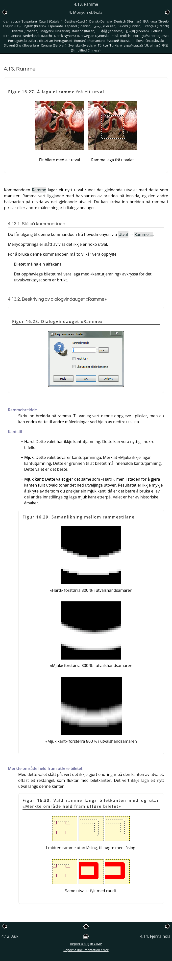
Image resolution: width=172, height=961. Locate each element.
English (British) (34, 26)
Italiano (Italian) (83, 31)
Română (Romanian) (89, 40)
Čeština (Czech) (75, 21)
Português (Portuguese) (151, 35)
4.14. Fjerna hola (155, 936)
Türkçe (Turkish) (110, 45)
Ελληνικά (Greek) (156, 21)
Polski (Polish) (121, 35)
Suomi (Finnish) (130, 26)
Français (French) (156, 26)
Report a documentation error (85, 950)
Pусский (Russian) (120, 40)
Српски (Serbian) (53, 45)
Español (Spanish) (78, 26)
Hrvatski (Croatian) (24, 31)
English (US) (12, 26)
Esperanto (55, 26)
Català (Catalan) (50, 21)
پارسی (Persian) (105, 26)
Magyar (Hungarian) (55, 31)
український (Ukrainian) (142, 45)
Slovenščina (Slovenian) (21, 45)
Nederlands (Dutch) (37, 35)
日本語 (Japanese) (110, 31)
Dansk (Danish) (100, 21)
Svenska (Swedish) (82, 45)
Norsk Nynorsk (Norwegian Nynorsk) (81, 35)
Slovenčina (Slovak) (150, 40)
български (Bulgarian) (20, 21)
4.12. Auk (9, 936)
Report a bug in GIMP (86, 943)
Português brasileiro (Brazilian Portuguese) (40, 40)
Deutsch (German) (127, 21)
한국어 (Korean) (137, 31)
